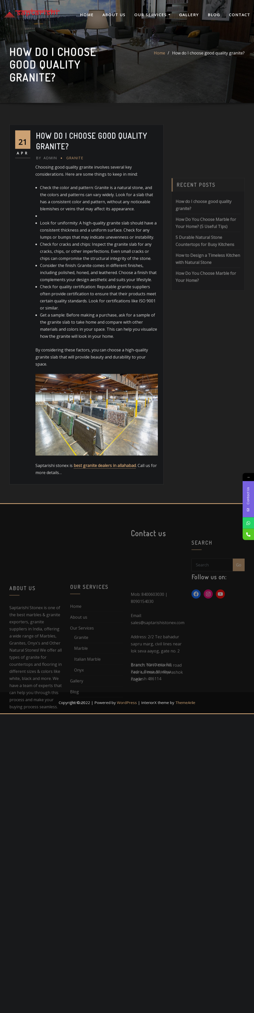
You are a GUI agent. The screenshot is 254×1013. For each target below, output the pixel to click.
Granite (74, 197)
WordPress (127, 702)
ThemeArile (185, 702)
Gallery (189, 14)
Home (87, 14)
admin (46, 197)
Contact (239, 14)
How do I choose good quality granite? (208, 57)
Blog (214, 14)
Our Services (152, 14)
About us (113, 14)
